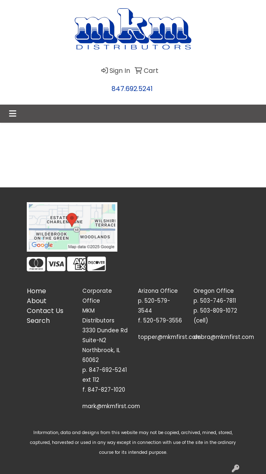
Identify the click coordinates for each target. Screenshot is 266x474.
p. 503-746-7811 (215, 301)
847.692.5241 (132, 88)
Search (38, 320)
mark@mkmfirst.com (111, 406)
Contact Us (45, 310)
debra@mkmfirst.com (224, 337)
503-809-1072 (218, 311)
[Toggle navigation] (12, 113)
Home (36, 291)
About (37, 301)
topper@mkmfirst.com (169, 337)
